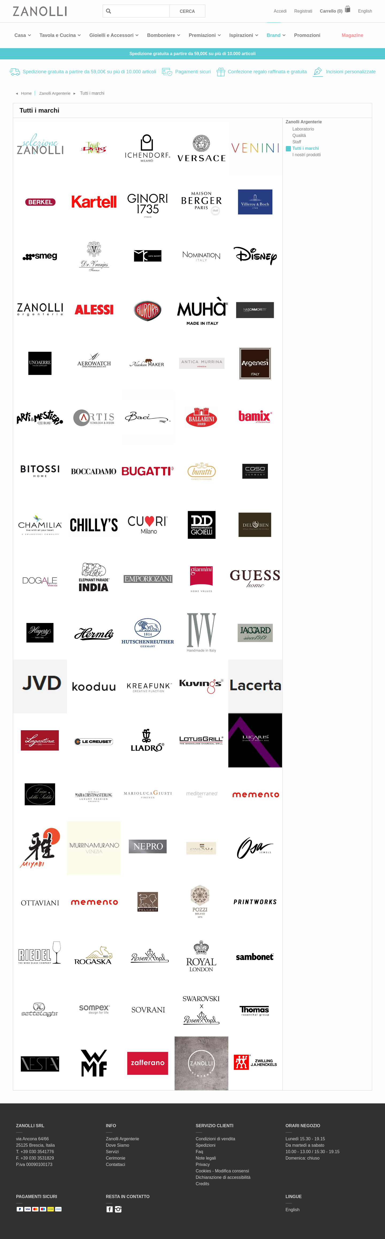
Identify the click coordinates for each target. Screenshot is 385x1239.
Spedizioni (205, 1145)
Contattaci (115, 1164)
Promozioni (307, 35)
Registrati (303, 11)
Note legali (206, 1158)
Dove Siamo (117, 1145)
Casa (20, 35)
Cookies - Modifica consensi (222, 1171)
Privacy (203, 1164)
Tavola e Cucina (58, 35)
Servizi (112, 1151)
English (365, 11)
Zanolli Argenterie (57, 93)
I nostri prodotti (306, 154)
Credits (202, 1183)
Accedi (280, 11)
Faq (199, 1151)
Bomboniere (161, 35)
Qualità (299, 135)
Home (27, 93)
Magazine (352, 35)
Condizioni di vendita (215, 1139)
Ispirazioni (241, 35)
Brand (274, 35)
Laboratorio (303, 129)
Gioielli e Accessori (111, 35)
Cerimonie (115, 1158)
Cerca (187, 11)
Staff (296, 142)
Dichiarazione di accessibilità (223, 1177)
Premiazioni (202, 35)
